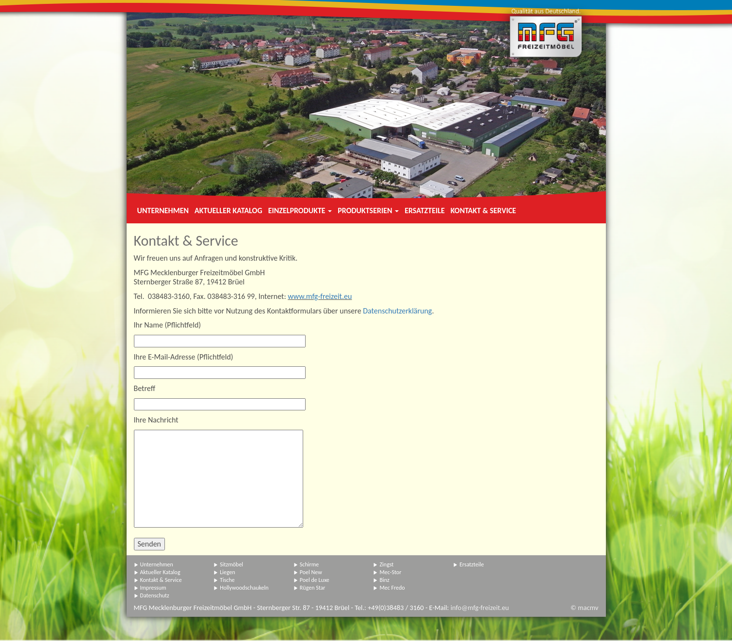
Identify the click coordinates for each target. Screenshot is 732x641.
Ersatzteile (425, 210)
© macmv (584, 607)
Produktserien (368, 210)
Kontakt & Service (483, 210)
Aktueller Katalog (228, 210)
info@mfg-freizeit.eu (480, 607)
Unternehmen (163, 210)
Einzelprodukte (300, 210)
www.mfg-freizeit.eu (320, 296)
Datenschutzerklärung (397, 310)
